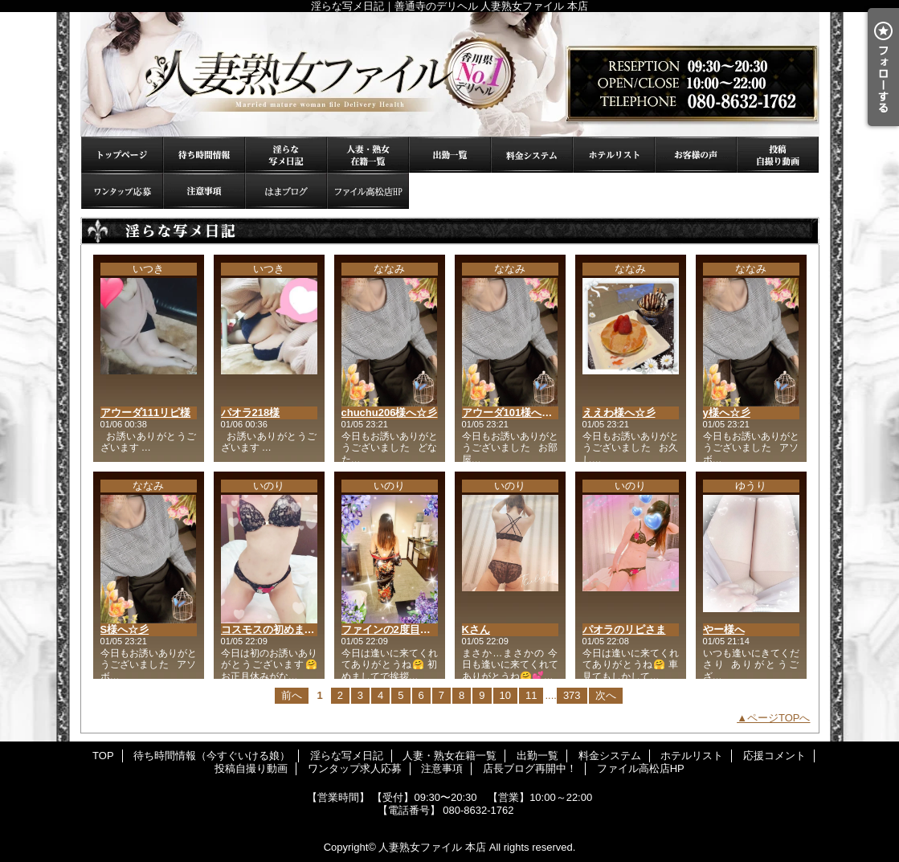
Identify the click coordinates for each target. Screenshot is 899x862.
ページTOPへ (779, 718)
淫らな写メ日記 (286, 155)
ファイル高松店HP (368, 191)
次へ (605, 695)
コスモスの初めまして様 (278, 629)
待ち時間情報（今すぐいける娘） (204, 155)
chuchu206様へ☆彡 (389, 412)
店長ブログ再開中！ (286, 191)
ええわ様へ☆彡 (619, 412)
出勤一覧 (450, 155)
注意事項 (204, 191)
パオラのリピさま (624, 629)
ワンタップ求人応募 (122, 191)
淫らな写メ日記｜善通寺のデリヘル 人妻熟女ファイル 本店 (449, 74)
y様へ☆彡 (726, 412)
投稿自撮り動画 (778, 155)
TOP (122, 155)
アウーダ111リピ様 (145, 412)
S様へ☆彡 (124, 629)
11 (531, 695)
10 (505, 695)
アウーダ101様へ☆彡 (512, 412)
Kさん (476, 629)
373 (572, 695)
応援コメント (696, 155)
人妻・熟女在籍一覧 (368, 155)
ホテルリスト (614, 155)
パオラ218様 (250, 412)
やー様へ (724, 629)
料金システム (532, 155)
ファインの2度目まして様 (401, 629)
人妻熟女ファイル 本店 (432, 847)
